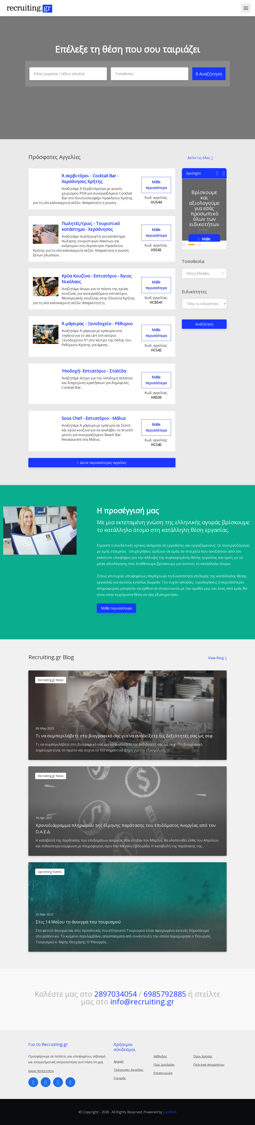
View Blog (216, 658)
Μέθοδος (160, 1056)
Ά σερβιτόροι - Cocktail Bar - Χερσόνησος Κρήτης (90, 178)
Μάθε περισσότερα (156, 185)
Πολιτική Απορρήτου (208, 1064)
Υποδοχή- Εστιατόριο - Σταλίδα (94, 371)
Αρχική (118, 1061)
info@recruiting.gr (142, 1001)
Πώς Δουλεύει (164, 1064)
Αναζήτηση (209, 74)
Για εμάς (120, 1078)
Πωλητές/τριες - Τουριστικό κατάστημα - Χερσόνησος (91, 226)
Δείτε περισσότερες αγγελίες (102, 462)
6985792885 (164, 994)
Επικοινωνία (163, 1073)
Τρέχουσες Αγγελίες (128, 1069)
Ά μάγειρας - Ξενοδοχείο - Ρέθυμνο (97, 323)
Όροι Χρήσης (203, 1056)
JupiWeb (170, 1112)
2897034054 (115, 994)
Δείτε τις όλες (198, 157)
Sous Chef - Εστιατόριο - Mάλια (93, 418)
